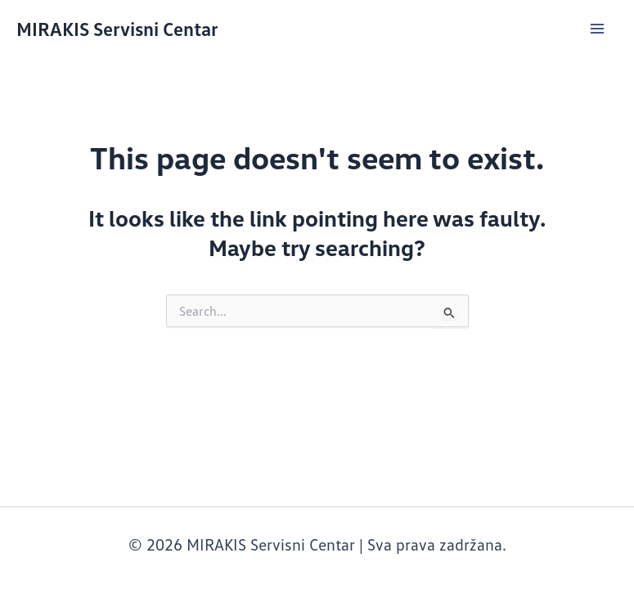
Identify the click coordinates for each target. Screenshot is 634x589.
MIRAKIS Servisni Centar (117, 28)
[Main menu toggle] (597, 28)
